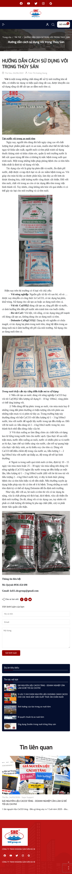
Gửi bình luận (11, 653)
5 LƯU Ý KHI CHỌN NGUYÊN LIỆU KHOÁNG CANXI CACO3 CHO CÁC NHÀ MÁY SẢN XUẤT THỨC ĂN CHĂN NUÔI (42, 695)
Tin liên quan (36, 747)
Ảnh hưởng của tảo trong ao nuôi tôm (34, 706)
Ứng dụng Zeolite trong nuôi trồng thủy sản (37, 724)
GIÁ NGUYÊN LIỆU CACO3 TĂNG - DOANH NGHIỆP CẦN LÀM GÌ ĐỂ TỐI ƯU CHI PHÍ (41, 687)
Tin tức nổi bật (11, 679)
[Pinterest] (26, 599)
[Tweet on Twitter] (30, 599)
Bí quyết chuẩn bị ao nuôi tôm (31, 717)
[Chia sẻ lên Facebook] (21, 599)
